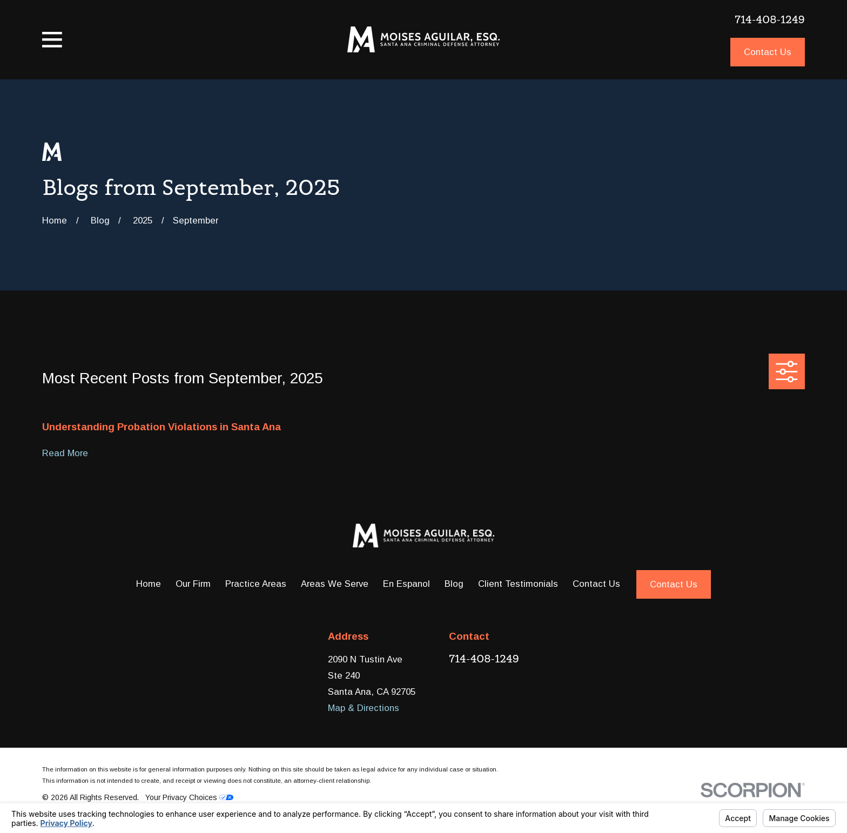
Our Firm (193, 584)
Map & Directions (363, 708)
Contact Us (767, 52)
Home (148, 584)
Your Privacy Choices (189, 797)
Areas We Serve (334, 584)
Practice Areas (255, 584)
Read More (65, 453)
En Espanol (406, 584)
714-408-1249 (769, 19)
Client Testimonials (518, 584)
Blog (454, 584)
